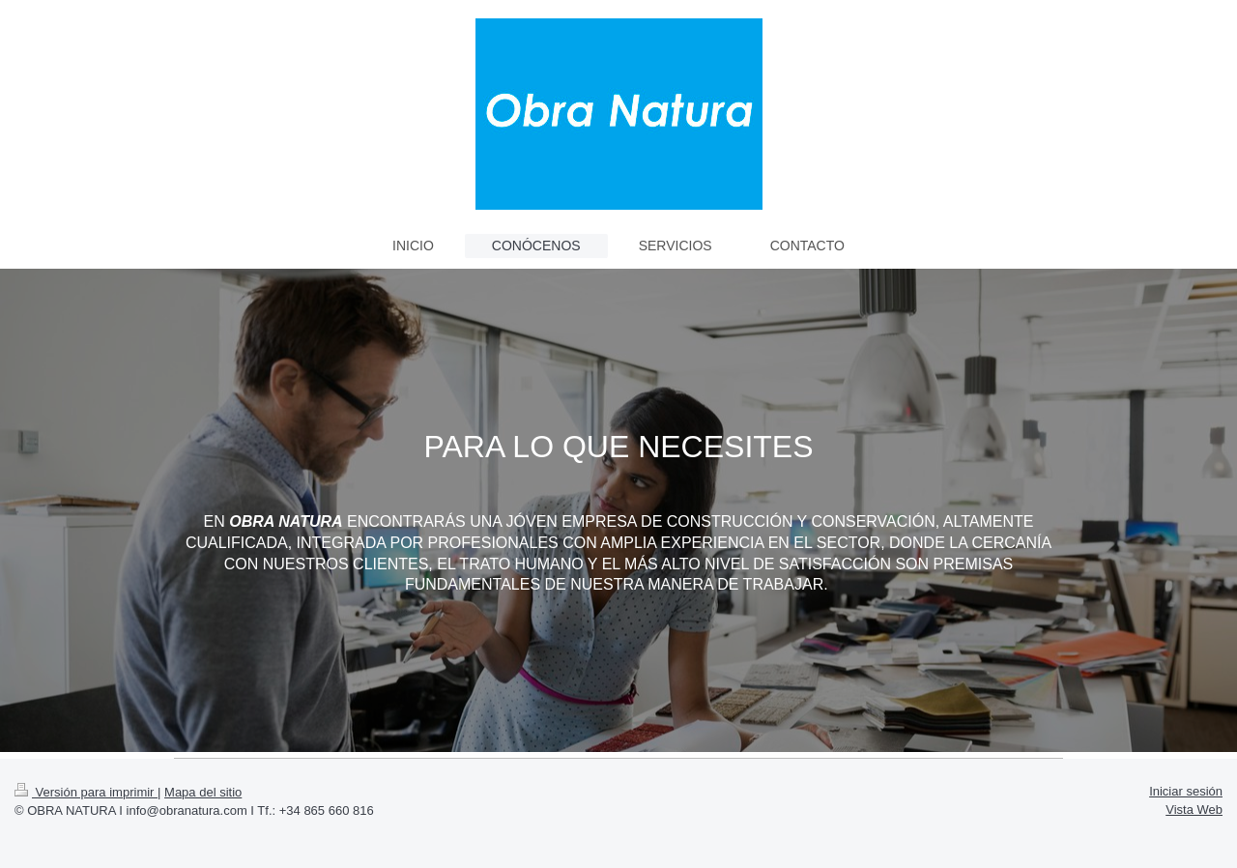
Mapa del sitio (203, 792)
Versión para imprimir (86, 792)
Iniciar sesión (1186, 791)
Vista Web (1194, 809)
